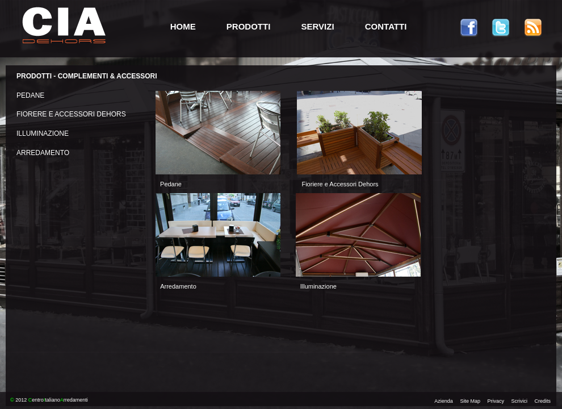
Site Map (470, 401)
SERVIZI (317, 26)
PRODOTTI (249, 26)
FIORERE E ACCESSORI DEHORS (71, 114)
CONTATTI (386, 26)
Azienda (443, 401)
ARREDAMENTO (42, 153)
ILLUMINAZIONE (42, 133)
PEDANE (30, 95)
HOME (183, 26)
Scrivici (519, 401)
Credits (542, 401)
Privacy (495, 401)
